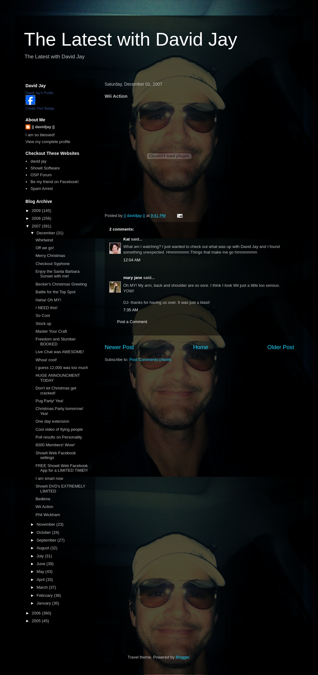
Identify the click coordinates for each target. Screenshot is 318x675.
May (41, 571)
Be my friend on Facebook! (54, 181)
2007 (37, 226)
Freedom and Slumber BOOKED (55, 341)
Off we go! (44, 247)
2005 (37, 621)
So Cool (42, 315)
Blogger (182, 657)
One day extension (52, 421)
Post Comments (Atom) (150, 359)
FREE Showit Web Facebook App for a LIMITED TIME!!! (61, 468)
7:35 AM (130, 310)
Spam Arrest (41, 188)
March (43, 587)
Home (200, 347)
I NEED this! (46, 307)
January (44, 603)
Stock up (43, 323)
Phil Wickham (47, 514)
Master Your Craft (51, 331)
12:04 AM (131, 260)
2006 (37, 613)
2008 (37, 218)
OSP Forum (41, 175)
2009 (37, 210)
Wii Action (44, 506)
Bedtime (42, 499)
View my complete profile (47, 141)
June (42, 563)
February (45, 595)
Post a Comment (132, 321)
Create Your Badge (39, 108)
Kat (126, 239)
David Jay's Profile (39, 93)
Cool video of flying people (59, 429)
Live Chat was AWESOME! (59, 351)
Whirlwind (44, 240)
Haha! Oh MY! (48, 300)
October (44, 532)
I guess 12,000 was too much (61, 367)
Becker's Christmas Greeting (61, 284)
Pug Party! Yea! (49, 400)
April (41, 579)
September (47, 540)
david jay (38, 161)
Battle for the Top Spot (55, 292)
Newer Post (119, 347)
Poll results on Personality (58, 437)
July (41, 556)
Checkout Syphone (52, 263)
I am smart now (49, 478)
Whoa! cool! (46, 360)
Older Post (280, 347)
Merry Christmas (50, 255)
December (47, 233)
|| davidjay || (43, 126)
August (43, 548)
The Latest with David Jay (130, 39)
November (47, 524)
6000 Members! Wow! (55, 445)
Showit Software (45, 168)
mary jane (132, 277)
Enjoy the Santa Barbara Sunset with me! (57, 274)
